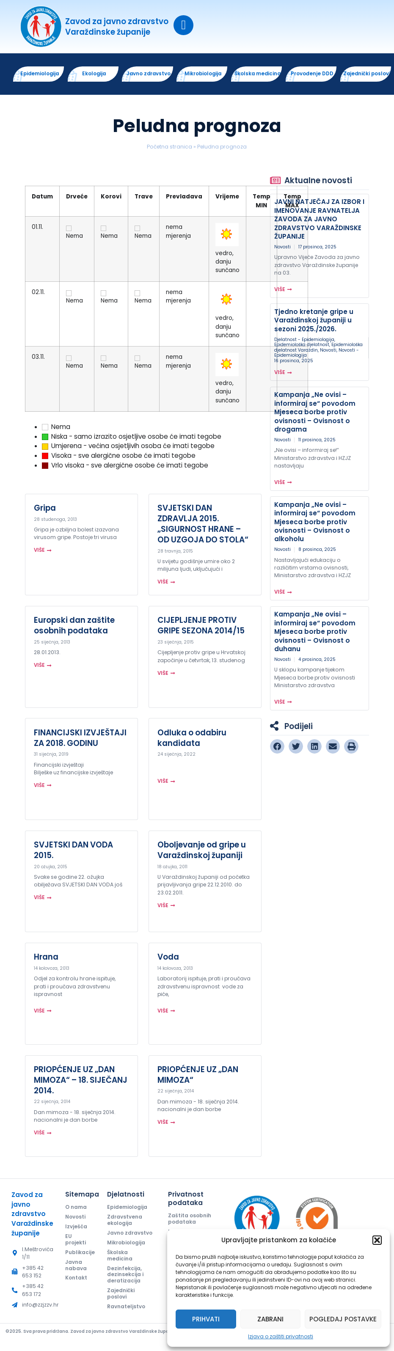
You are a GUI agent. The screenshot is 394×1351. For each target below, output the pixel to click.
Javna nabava (76, 1269)
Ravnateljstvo (126, 1317)
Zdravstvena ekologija (125, 1223)
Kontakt (76, 1281)
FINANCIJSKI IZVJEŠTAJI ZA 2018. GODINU (80, 740)
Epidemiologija (128, 1209)
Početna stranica (169, 148)
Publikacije (78, 1255)
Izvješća (76, 1229)
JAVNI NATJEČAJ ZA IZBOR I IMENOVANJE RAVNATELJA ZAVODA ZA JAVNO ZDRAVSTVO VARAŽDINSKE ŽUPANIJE (319, 221)
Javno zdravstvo (121, 1239)
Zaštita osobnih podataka (190, 1221)
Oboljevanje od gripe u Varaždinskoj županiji (201, 852)
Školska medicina (120, 1265)
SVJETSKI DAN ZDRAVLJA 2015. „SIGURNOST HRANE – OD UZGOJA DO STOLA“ (202, 526)
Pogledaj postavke (343, 1319)
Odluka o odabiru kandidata (191, 740)
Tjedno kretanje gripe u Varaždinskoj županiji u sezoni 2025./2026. (313, 322)
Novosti (282, 249)
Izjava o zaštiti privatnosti (280, 1336)
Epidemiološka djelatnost (301, 347)
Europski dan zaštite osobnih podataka (74, 627)
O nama (76, 1209)
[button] (377, 1240)
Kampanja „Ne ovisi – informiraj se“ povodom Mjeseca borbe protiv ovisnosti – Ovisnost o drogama (314, 414)
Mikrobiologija (127, 1252)
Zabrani (270, 1319)
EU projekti (76, 1242)
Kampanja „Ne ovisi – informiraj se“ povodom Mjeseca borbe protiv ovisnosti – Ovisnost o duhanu (314, 634)
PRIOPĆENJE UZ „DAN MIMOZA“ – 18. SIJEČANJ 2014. (80, 1082)
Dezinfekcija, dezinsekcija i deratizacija (125, 1285)
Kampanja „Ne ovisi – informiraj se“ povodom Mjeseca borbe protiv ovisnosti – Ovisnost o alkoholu (314, 524)
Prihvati (206, 1319)
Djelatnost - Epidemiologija (304, 341)
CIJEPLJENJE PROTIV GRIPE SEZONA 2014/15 (201, 627)
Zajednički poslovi (121, 1304)
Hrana (46, 959)
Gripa (45, 510)
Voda (168, 959)
